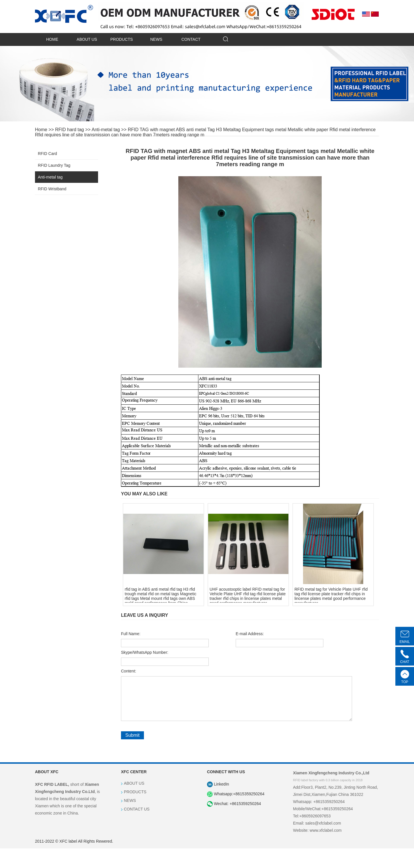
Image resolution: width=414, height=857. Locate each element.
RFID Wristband (52, 189)
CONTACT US (137, 817)
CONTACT (191, 39)
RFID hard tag (69, 129)
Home (41, 129)
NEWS (156, 39)
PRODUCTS (121, 39)
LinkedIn (218, 792)
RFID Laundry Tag (54, 165)
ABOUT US (87, 39)
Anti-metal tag (105, 129)
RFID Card (47, 153)
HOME (52, 39)
